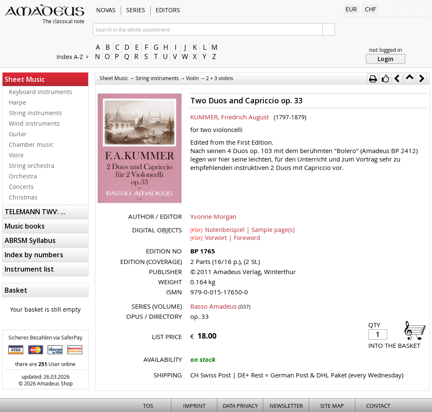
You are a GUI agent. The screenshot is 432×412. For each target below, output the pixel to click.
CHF (370, 9)
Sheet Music (25, 79)
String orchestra (31, 166)
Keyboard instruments (40, 92)
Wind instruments (34, 123)
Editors (168, 10)
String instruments (35, 113)
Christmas (23, 197)
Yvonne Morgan (213, 216)
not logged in (385, 50)
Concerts (21, 187)
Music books (25, 226)
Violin (192, 78)
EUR (351, 9)
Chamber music (31, 144)
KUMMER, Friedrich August (229, 117)
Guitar (18, 134)
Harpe (17, 102)
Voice (16, 155)
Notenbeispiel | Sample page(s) (242, 229)
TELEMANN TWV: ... (35, 211)
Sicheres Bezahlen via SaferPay (45, 337)
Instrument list (29, 269)
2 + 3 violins (219, 78)
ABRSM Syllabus (30, 240)
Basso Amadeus (213, 306)
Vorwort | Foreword (225, 237)
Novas (106, 10)
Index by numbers (34, 254)
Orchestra (23, 176)
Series (135, 10)
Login (386, 59)
